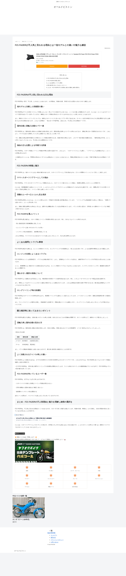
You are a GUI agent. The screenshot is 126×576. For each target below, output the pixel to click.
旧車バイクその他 (19, 433)
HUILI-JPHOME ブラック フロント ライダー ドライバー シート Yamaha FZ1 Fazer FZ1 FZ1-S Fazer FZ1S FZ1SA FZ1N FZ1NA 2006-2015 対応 (67, 55)
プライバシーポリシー (57, 540)
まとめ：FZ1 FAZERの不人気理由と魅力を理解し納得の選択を (64, 87)
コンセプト (54, 535)
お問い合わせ (54, 542)
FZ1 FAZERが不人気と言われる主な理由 (58, 78)
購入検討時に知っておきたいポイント (57, 85)
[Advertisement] (63, 23)
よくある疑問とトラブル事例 (55, 83)
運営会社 (53, 537)
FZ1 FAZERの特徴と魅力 (54, 80)
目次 (61, 75)
